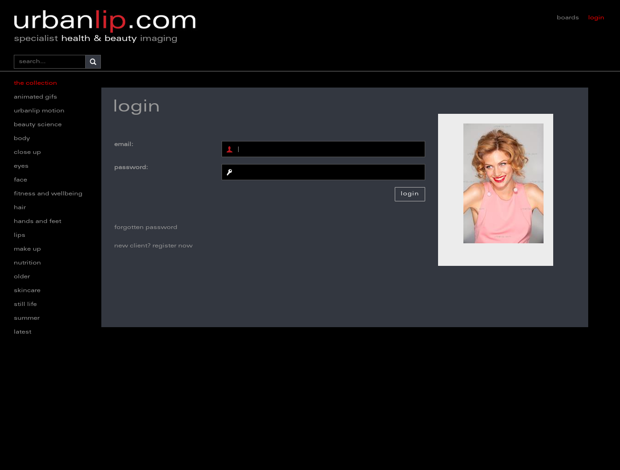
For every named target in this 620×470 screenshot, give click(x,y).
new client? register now (153, 246)
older (22, 277)
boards (568, 18)
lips (19, 235)
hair (20, 208)
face (20, 180)
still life (25, 304)
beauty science (38, 125)
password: (131, 167)
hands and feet (37, 221)
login (596, 18)
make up (27, 249)
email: (123, 144)
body (22, 138)
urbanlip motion (39, 111)
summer (27, 318)
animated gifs (35, 97)
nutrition (27, 263)
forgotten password (145, 227)
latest (22, 332)
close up (27, 152)
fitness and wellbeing (48, 194)
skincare (27, 291)
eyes (21, 166)
